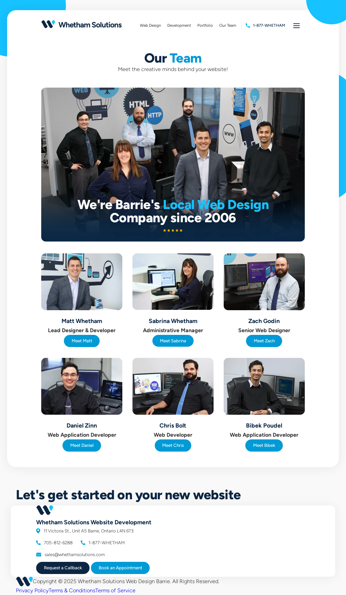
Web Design (150, 25)
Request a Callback (63, 567)
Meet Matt (82, 340)
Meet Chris (173, 445)
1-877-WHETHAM (103, 542)
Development (180, 26)
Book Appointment (120, 567)
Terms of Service (115, 590)
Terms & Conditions (72, 590)
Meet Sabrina (173, 340)
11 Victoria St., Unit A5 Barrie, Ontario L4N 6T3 (84, 530)
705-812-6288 (54, 542)
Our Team (227, 25)
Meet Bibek (264, 445)
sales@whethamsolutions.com (70, 554)
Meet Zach (264, 340)
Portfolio (206, 26)
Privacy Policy (32, 590)
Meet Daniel (82, 445)
